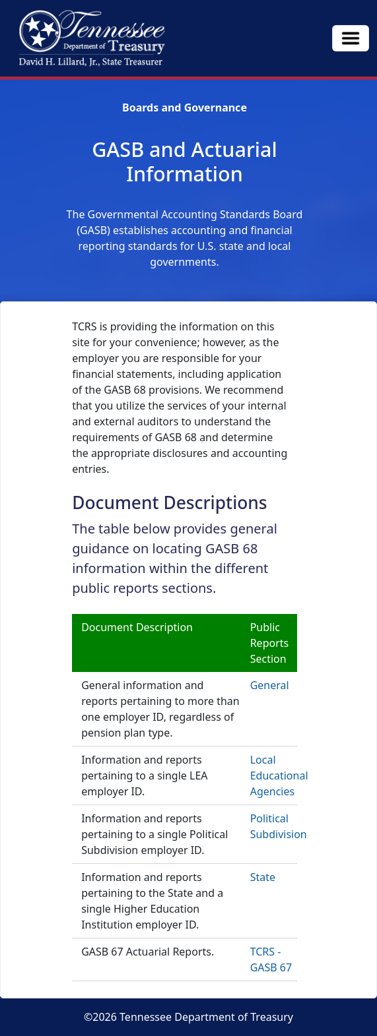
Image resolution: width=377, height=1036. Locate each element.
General (269, 685)
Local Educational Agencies (279, 775)
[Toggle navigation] (350, 38)
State (262, 877)
